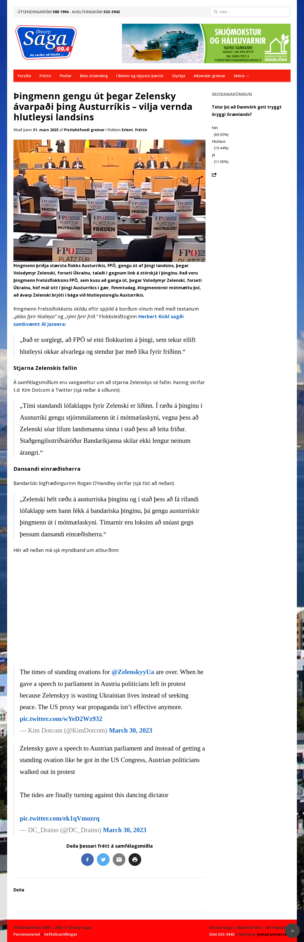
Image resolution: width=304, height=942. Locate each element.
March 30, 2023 (130, 730)
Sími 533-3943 (221, 934)
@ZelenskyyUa (133, 671)
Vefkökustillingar (60, 934)
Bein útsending (94, 75)
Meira (239, 75)
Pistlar (66, 75)
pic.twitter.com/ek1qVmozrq (60, 818)
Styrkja (178, 75)
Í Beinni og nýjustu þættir (140, 75)
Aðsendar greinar (209, 75)
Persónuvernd (26, 934)
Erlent (127, 129)
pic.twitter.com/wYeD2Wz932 (61, 718)
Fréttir (45, 75)
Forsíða (24, 75)
